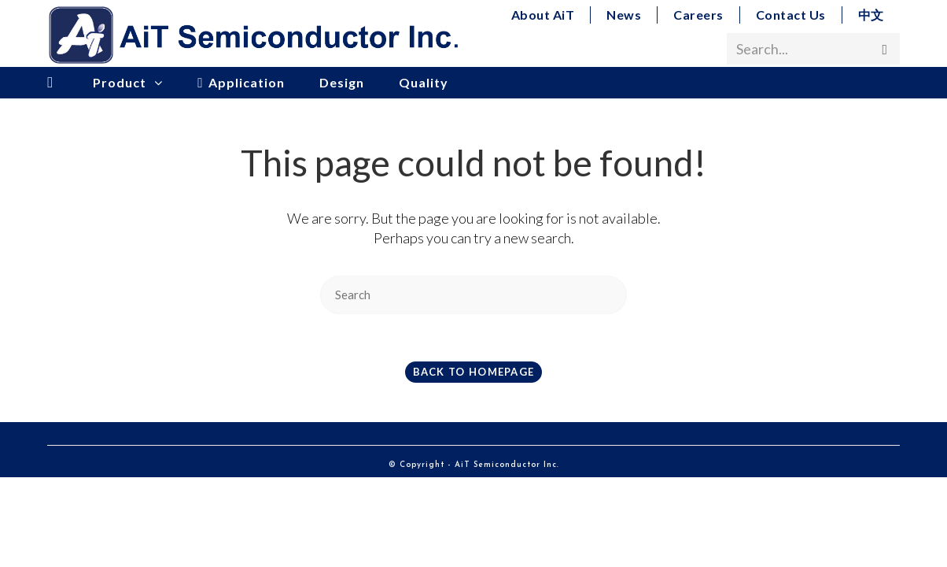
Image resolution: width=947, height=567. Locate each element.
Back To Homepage (474, 371)
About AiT (543, 14)
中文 (871, 14)
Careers (698, 14)
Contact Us (791, 14)
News (623, 14)
